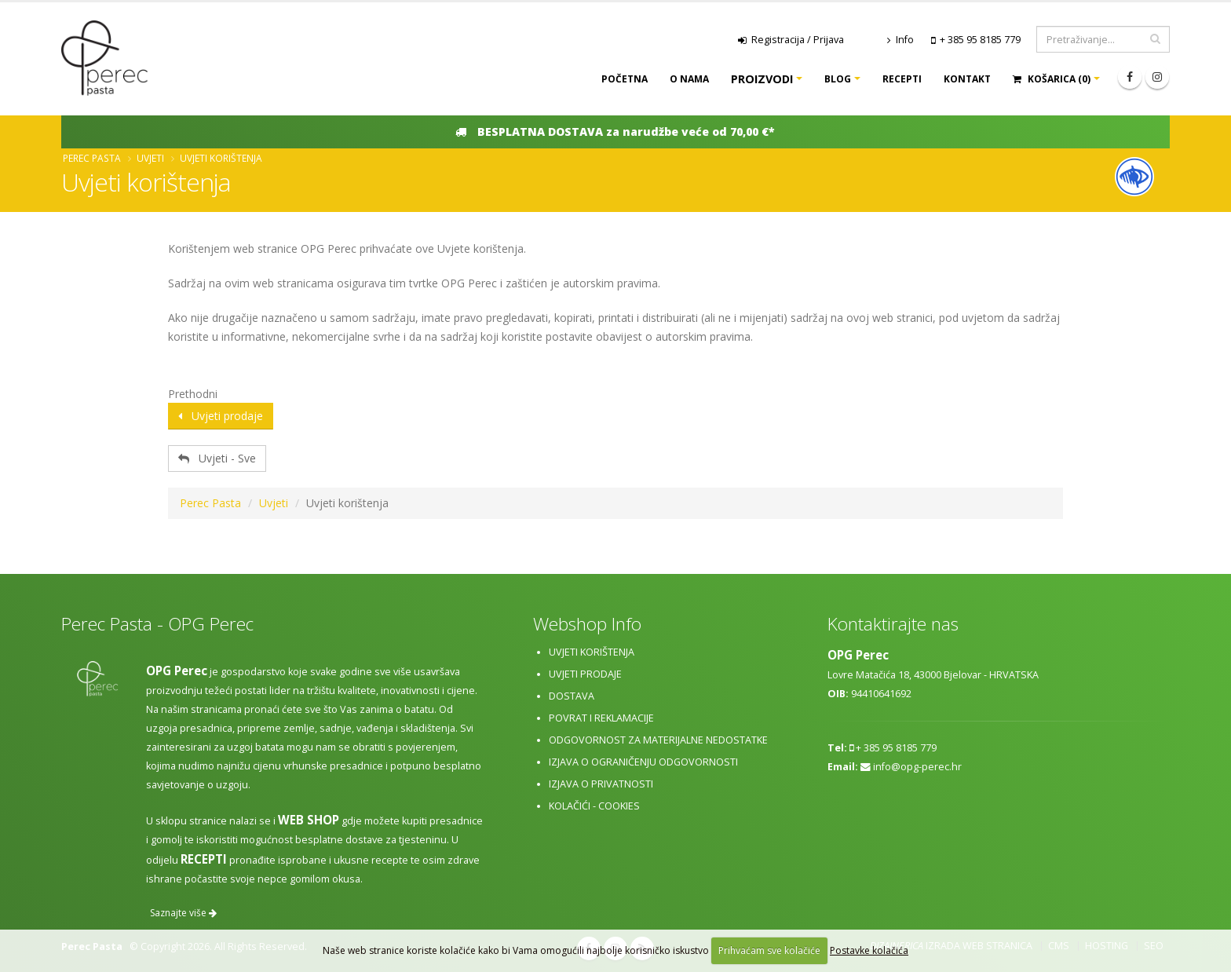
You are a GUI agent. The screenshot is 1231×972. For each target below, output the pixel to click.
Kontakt (967, 79)
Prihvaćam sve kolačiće (769, 950)
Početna (624, 79)
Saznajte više (183, 912)
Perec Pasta (92, 158)
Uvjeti (150, 158)
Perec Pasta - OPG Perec (157, 624)
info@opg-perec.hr (917, 766)
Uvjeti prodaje (220, 415)
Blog (837, 79)
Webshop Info (587, 624)
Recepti (902, 79)
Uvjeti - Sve (217, 458)
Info (900, 39)
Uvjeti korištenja (591, 652)
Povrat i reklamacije (601, 718)
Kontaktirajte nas (893, 624)
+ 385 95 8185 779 (980, 39)
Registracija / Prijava (791, 39)
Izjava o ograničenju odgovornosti (643, 762)
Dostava (571, 696)
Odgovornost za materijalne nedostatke (658, 740)
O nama (689, 79)
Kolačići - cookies (594, 806)
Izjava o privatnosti (601, 784)
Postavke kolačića (869, 950)
